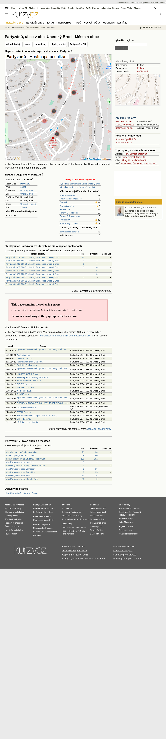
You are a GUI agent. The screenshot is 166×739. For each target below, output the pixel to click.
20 (96, 452)
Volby (121, 522)
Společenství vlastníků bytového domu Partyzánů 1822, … (42, 369)
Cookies (81, 546)
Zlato (63, 8)
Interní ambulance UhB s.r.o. (30, 362)
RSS (125, 558)
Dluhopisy (66, 512)
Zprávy (14, 8)
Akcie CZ (23, 8)
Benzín (76, 531)
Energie (95, 8)
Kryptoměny (67, 519)
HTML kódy (135, 558)
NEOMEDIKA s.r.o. (25, 387)
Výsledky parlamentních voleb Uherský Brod (80, 184)
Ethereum (84, 519)
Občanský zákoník (98, 523)
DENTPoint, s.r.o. (25, 384)
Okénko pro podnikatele (129, 202)
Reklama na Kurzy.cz (124, 546)
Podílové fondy (77, 512)
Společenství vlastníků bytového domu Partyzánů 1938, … (42, 350)
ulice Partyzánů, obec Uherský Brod (22, 479)
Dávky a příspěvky (41, 524)
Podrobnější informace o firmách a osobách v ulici (65, 335)
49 (96, 479)
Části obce (138, 163)
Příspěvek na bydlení (13, 519)
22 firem (141, 68)
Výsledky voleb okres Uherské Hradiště (77, 187)
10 (96, 469)
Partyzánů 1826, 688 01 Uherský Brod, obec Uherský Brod (32, 274)
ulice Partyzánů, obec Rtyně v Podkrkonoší (25, 465)
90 (96, 455)
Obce (123, 163)
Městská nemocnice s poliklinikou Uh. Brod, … (38, 415)
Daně (92, 534)
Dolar (51, 512)
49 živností (142, 71)
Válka (129, 8)
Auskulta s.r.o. (23, 355)
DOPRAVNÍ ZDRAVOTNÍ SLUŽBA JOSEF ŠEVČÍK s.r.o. (43, 403)
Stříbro (83, 527)
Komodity (55, 8)
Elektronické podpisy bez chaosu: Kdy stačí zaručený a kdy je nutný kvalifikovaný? (141, 213)
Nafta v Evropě (68, 534)
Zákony (115, 8)
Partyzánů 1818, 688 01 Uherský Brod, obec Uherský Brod (32, 271)
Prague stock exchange (128, 534)
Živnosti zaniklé (67, 206)
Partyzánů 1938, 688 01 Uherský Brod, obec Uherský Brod (32, 260)
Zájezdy (134, 2)
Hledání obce (14, 22)
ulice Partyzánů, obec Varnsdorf (20, 469)
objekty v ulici (58, 44)
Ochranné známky (97, 519)
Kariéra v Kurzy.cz (122, 550)
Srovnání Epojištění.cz (126, 139)
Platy (51, 520)
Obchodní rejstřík (122, 2)
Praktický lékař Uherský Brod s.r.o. (32, 377)
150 (82, 459)
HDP (75, 516)
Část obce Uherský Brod (35, 27)
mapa (28, 44)
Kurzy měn (44, 8)
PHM (70, 531)
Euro (45, 512)
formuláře (100, 534)
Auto (121, 508)
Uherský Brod (26, 190)
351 (96, 459)
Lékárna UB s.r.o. (25, 358)
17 (83, 257)
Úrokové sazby (39, 508)
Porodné (48, 528)
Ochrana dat (68, 546)
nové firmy (41, 44)
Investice (66, 505)
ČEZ (70, 508)
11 (83, 452)
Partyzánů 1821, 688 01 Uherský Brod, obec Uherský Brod (32, 264)
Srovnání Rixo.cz (123, 142)
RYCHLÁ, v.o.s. (24, 412)
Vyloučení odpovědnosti (74, 550)
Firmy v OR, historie (69, 213)
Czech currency (125, 530)
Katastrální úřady (97, 516)
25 (96, 472)
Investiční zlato (73, 527)
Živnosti (63, 202)
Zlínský (23, 207)
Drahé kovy (67, 524)
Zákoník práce (96, 526)
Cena (126, 508)
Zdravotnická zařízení (69, 232)
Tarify (88, 8)
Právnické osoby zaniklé (71, 199)
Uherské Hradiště (28, 204)
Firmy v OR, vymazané (70, 216)
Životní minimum (12, 526)
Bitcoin (71, 8)
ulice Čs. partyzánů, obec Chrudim (21, 452)
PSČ (78, 22)
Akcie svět (33, 8)
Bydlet (155, 2)
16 (96, 476)
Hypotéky (80, 8)
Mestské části (150, 163)
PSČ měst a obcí (123, 121)
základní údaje (13, 44)
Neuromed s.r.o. (24, 391)
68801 (23, 187)
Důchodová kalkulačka (14, 512)
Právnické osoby (67, 195)
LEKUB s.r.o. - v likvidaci (28, 422)
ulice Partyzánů (124, 61)
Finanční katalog (125, 518)
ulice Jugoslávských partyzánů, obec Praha (25, 459)
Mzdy (80, 516)
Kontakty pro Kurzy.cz (124, 554)
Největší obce (35, 22)
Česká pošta (92, 22)
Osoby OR (143, 154)
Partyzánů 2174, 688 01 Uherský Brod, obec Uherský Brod (32, 257)
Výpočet (20, 505)
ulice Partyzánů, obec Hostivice (20, 462)
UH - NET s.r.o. (24, 419)
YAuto (140, 2)
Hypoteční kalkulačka (14, 530)
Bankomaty (46, 505)
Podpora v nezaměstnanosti (45, 532)
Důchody (37, 535)
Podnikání (94, 505)
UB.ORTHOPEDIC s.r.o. (28, 374)
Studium (163, 2)
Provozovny (65, 220)
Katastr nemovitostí (124, 124)
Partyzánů (51, 27)
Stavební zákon (96, 530)
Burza (64, 508)
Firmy (126, 154)
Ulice (129, 163)
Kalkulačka (106, 8)
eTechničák (130, 515)
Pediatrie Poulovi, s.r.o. (27, 365)
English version (126, 526)
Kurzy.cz (8, 27)
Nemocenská (38, 528)
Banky (36, 505)
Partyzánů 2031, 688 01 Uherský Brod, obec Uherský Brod (32, 277)
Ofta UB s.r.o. (23, 394)
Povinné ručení (11, 534)
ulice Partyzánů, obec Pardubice (20, 472)
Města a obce (95, 508)
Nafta (82, 531)
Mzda (46, 520)
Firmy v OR (65, 209)
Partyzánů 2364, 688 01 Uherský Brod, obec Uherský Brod (32, 281)
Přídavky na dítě (11, 516)
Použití (117, 558)
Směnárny (37, 512)
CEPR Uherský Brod (26, 408)
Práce (123, 8)
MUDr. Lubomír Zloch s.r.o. (29, 381)
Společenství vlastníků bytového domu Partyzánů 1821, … (42, 398)
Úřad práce (38, 520)
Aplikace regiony (125, 118)
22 (83, 479)
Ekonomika (66, 516)
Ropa (64, 531)
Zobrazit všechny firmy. (99, 428)
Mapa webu (129, 522)
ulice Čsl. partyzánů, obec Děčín (20, 455)
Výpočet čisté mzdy (13, 508)
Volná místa (45, 516)
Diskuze (137, 8)
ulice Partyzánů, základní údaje (21, 493)
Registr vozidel (125, 512)
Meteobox (148, 2)
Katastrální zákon (123, 128)
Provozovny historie (68, 223)
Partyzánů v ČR (78, 44)
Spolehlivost (135, 508)
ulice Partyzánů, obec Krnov (18, 476)
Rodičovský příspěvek (14, 523)
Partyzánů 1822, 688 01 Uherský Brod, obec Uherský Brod (32, 267)
